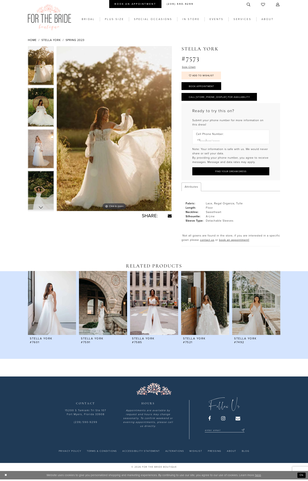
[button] (278, 4)
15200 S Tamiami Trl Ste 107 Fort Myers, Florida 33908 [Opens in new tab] (85, 413)
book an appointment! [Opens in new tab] (234, 241)
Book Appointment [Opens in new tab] (202, 86)
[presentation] (52, 304)
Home (32, 40)
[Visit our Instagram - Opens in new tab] (223, 419)
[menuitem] (135, 4)
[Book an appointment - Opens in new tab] (135, 4)
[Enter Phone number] (229, 141)
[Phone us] (180, 4)
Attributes (191, 187)
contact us (207, 241)
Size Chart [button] (189, 67)
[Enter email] (225, 431)
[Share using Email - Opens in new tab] (170, 216)
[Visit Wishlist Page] (263, 4)
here (258, 476)
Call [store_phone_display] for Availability (220, 97)
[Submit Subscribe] (242, 431)
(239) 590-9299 (85, 423)
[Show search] (249, 4)
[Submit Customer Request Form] (230, 172)
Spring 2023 (75, 40)
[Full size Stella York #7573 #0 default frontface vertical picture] (114, 128)
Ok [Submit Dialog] (302, 476)
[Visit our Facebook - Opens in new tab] (209, 419)
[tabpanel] (41, 67)
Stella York (51, 40)
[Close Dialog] (5, 476)
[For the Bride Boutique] (49, 17)
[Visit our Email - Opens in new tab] (238, 419)
